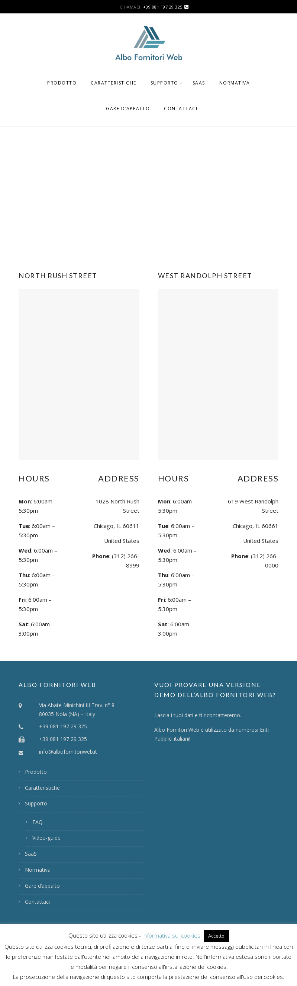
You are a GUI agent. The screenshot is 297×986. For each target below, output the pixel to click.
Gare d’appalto (128, 108)
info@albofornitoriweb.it (68, 751)
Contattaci (180, 108)
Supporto (164, 83)
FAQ (37, 822)
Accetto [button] (216, 935)
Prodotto (62, 83)
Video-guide (46, 837)
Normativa (234, 83)
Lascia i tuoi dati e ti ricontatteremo (197, 715)
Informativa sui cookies (171, 935)
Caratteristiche (113, 83)
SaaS (199, 83)
